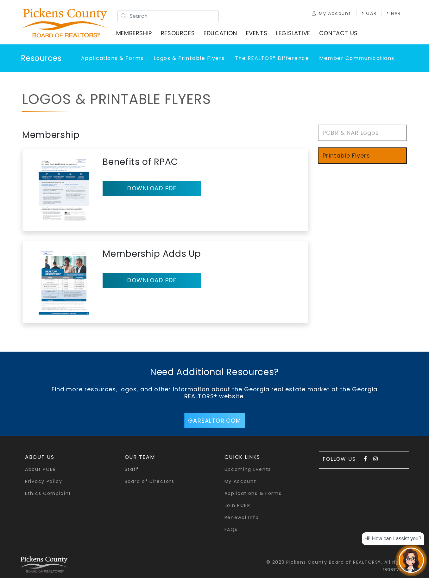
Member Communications (356, 58)
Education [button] (220, 33)
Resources (41, 58)
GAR (368, 13)
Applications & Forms (112, 58)
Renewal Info (241, 517)
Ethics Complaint (48, 493)
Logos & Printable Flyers (189, 58)
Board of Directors (149, 481)
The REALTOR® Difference (272, 58)
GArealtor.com (214, 421)
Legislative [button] (293, 33)
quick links (242, 457)
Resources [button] (178, 33)
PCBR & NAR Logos (351, 133)
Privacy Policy (43, 481)
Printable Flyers (346, 155)
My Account (331, 13)
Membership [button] (134, 33)
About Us (39, 457)
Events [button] (257, 33)
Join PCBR (237, 505)
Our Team (140, 457)
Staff (132, 469)
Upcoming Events (247, 469)
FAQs (231, 529)
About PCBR (40, 469)
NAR (394, 13)
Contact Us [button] (338, 33)
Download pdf (151, 188)
